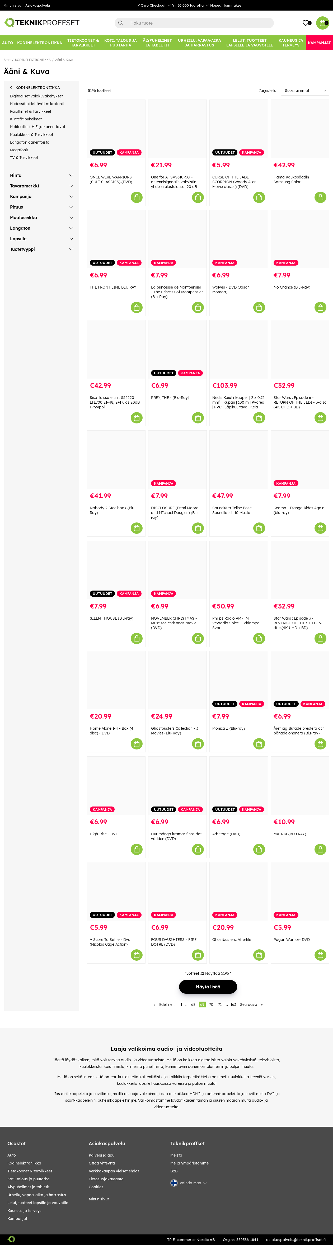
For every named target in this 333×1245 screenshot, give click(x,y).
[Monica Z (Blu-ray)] (238, 680)
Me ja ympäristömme (189, 1163)
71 (220, 1004)
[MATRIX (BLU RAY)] (300, 786)
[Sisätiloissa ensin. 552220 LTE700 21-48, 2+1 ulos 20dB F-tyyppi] (116, 349)
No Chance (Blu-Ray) (292, 287)
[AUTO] (7, 42)
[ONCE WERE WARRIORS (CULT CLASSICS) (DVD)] (116, 129)
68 (193, 1004)
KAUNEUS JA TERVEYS (24, 1210)
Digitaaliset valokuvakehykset (36, 96)
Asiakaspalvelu (37, 5)
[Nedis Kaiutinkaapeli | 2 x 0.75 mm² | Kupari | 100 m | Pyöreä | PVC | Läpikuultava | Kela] (238, 349)
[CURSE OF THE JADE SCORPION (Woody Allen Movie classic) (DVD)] (238, 129)
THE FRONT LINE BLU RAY (113, 287)
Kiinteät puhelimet (26, 119)
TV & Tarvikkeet (24, 157)
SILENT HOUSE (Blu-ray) (111, 618)
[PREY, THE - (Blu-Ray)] (177, 349)
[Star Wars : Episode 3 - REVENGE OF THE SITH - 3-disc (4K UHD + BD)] (300, 570)
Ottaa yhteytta (102, 1163)
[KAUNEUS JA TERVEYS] (291, 42)
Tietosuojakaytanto (106, 1179)
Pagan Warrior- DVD (292, 939)
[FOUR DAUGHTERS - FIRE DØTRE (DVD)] (177, 891)
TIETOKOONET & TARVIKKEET (29, 1171)
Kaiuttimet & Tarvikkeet (30, 111)
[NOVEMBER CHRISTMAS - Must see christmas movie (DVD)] (177, 570)
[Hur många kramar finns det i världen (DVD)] (177, 786)
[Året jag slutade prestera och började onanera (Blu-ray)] (300, 680)
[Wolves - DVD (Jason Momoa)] (238, 239)
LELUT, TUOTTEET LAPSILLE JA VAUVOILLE (37, 1202)
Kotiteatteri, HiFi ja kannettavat (37, 126)
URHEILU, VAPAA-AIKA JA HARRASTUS (36, 1194)
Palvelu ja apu (101, 1155)
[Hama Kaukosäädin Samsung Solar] (300, 129)
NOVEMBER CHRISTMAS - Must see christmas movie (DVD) (174, 623)
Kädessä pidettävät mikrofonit (37, 103)
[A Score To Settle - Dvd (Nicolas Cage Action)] (116, 891)
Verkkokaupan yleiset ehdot (114, 1171)
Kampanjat (17, 1218)
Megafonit (19, 150)
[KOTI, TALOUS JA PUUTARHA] (120, 42)
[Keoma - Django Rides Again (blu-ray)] (300, 460)
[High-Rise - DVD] (116, 786)
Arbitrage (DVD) (226, 834)
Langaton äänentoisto (29, 142)
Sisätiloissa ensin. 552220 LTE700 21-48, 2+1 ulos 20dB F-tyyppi (115, 402)
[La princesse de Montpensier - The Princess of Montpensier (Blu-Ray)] (177, 239)
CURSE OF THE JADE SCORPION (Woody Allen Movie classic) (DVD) (234, 182)
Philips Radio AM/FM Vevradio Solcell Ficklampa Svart (236, 623)
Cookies (96, 1187)
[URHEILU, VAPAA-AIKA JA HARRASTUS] (199, 42)
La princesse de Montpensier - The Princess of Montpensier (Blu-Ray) (177, 292)
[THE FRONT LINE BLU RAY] (116, 239)
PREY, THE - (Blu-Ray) (170, 397)
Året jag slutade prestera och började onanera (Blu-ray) (299, 730)
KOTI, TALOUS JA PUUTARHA (28, 1179)
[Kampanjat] (319, 42)
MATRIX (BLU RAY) (290, 834)
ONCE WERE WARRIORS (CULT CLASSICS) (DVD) (111, 179)
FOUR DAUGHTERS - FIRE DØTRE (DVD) (173, 942)
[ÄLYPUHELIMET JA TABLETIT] (157, 42)
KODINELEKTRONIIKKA (33, 60)
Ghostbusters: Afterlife (231, 939)
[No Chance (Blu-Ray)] (300, 239)
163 (233, 1004)
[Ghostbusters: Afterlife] (238, 891)
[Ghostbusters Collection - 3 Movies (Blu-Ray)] (177, 680)
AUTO (11, 1155)
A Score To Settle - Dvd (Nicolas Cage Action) (110, 942)
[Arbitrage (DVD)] (238, 786)
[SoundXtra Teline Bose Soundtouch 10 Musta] (238, 460)
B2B (174, 1171)
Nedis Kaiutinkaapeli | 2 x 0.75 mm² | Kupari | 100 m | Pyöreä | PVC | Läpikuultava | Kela (238, 402)
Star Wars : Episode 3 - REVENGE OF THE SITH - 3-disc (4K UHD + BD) (298, 623)
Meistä (176, 1155)
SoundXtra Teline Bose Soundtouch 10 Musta (232, 510)
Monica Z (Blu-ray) (228, 728)
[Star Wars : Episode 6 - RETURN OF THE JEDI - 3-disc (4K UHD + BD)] (300, 349)
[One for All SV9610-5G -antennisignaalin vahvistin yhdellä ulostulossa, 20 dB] (177, 129)
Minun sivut (13, 5)
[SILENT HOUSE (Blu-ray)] (116, 570)
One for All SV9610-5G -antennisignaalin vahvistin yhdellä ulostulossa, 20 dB (174, 182)
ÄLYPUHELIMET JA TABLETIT (28, 1187)
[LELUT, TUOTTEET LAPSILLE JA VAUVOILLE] (249, 42)
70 (211, 1004)
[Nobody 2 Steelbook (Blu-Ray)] (116, 460)
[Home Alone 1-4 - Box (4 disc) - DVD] (116, 680)
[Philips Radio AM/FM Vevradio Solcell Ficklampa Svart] (238, 570)
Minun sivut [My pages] (99, 1199)
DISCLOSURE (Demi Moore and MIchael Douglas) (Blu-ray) (175, 513)
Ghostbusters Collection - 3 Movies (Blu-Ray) (174, 730)
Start (7, 60)
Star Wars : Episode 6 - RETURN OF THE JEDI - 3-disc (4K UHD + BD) (300, 402)
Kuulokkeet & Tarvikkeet (31, 134)
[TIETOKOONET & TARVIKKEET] (83, 42)
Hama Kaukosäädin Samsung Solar (291, 179)
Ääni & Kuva (64, 60)
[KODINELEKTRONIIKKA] (39, 42)
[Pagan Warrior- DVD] (300, 891)
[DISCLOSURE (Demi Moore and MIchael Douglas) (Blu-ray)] (177, 460)
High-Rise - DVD (104, 834)
